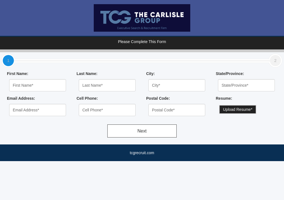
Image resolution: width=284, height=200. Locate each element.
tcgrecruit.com (142, 153)
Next (142, 131)
